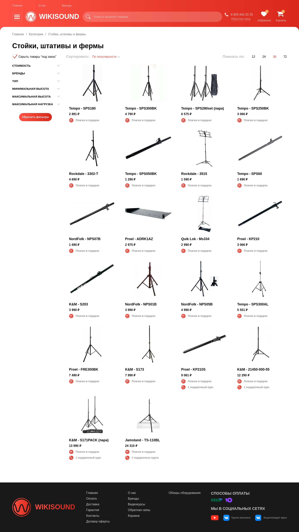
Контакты (92, 515)
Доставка (92, 504)
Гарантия (92, 510)
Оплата (91, 498)
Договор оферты (98, 521)
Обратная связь (241, 18)
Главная (17, 5)
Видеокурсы (136, 504)
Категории (36, 34)
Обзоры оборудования (184, 492)
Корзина (134, 515)
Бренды (67, 5)
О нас (42, 5)
